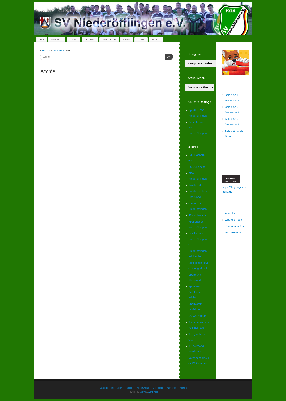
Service (141, 39)
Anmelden (231, 213)
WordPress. (153, 392)
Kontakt (126, 39)
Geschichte (90, 39)
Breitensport (56, 39)
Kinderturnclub (109, 39)
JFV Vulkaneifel (197, 215)
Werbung (156, 39)
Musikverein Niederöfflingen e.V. (197, 239)
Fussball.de (195, 185)
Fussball (73, 39)
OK (167, 56)
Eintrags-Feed (233, 219)
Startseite (103, 388)
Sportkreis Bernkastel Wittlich (194, 292)
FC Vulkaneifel (197, 166)
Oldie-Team (58, 50)
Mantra (143, 392)
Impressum (171, 388)
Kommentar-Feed (235, 226)
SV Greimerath (197, 315)
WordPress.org (234, 232)
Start (41, 39)
